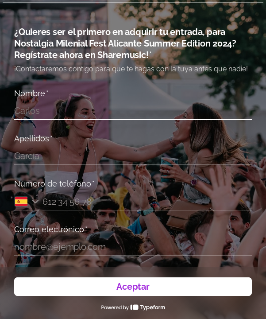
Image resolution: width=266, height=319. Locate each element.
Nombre (31, 93)
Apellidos (33, 138)
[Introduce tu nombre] (133, 110)
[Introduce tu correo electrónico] (133, 246)
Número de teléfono (54, 183)
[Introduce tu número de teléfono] (147, 201)
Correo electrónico (51, 229)
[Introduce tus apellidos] (133, 156)
